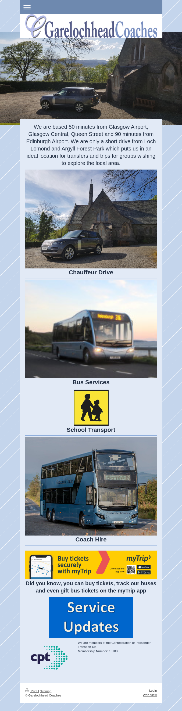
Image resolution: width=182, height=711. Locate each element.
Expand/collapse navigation (91, 7)
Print (31, 691)
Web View (150, 694)
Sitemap (45, 691)
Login (153, 690)
